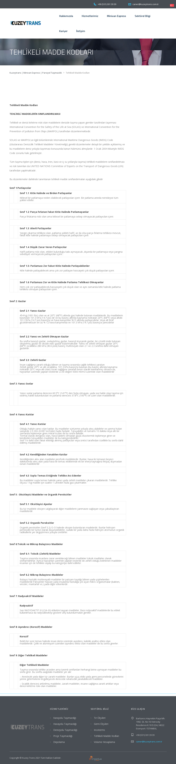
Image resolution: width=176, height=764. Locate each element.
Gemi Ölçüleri (101, 723)
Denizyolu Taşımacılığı (65, 729)
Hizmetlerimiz (90, 16)
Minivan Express (116, 16)
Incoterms (99, 729)
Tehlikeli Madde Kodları (106, 736)
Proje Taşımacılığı (62, 736)
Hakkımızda (66, 16)
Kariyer (63, 31)
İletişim (80, 31)
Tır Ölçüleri (99, 717)
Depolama (59, 742)
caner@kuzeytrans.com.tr (149, 741)
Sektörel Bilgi (142, 16)
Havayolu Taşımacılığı (65, 723)
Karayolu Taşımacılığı (64, 717)
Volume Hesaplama (104, 742)
